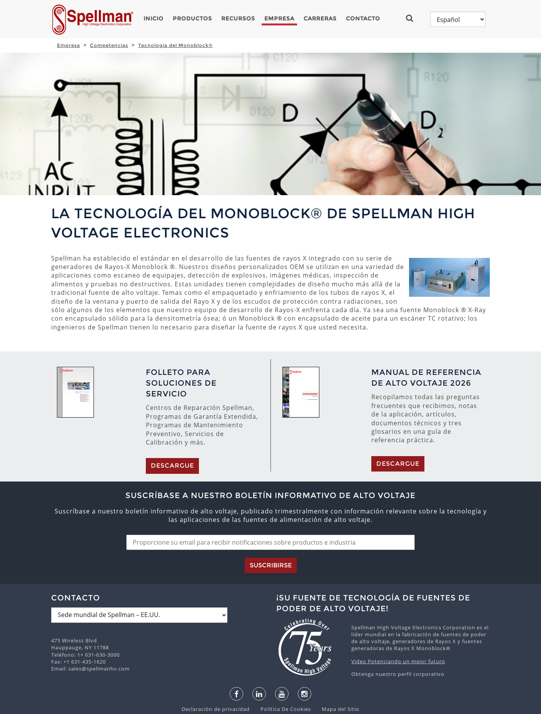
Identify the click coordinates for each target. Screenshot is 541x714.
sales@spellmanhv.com (99, 629)
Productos (192, 18)
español (239, 706)
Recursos (238, 18)
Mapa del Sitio (335, 670)
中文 (332, 706)
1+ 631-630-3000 (98, 615)
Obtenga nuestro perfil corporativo (397, 635)
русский (310, 706)
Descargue (172, 427)
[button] (412, 18)
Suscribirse (271, 526)
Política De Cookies (281, 670)
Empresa (279, 18)
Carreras (320, 18)
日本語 (263, 706)
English (213, 706)
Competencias (109, 45)
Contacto (363, 18)
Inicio (154, 18)
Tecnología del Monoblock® (175, 45)
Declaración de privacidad (216, 670)
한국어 (286, 706)
